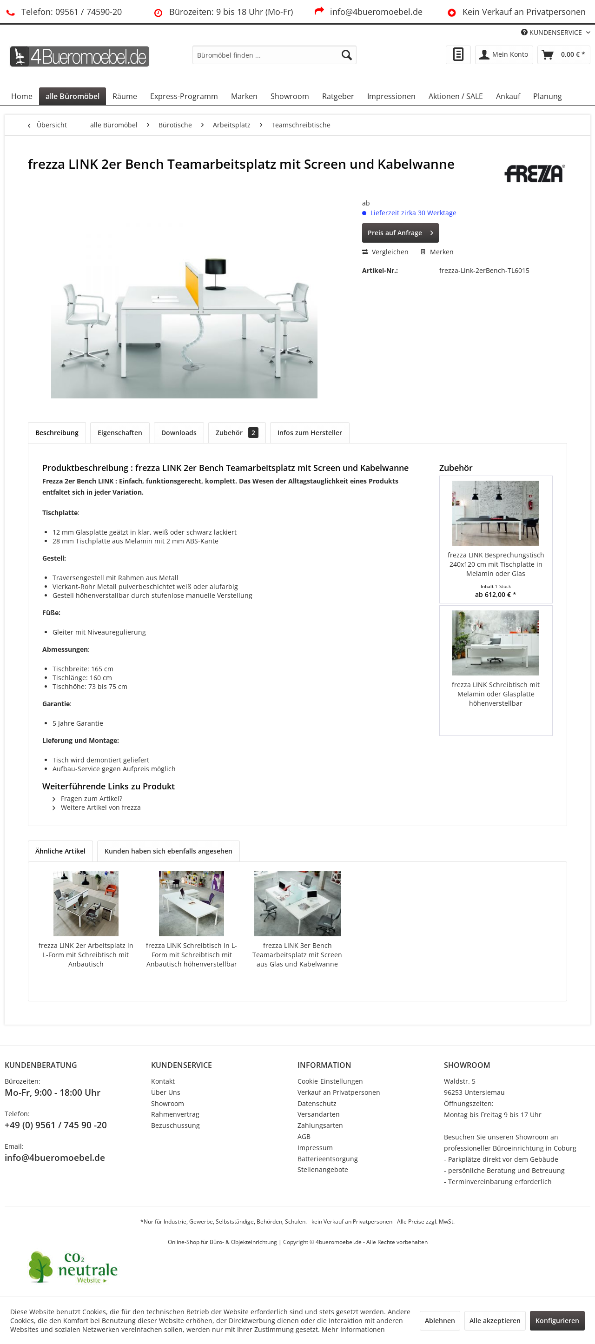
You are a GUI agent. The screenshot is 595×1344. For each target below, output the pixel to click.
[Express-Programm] (184, 96)
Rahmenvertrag (175, 1114)
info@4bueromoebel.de (368, 11)
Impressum (315, 1147)
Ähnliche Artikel (60, 851)
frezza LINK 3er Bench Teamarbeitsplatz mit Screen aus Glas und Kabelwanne (297, 954)
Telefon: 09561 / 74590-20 (63, 11)
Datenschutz (317, 1103)
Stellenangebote (323, 1169)
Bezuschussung (175, 1125)
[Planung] (548, 96)
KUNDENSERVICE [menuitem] (552, 32)
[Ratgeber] (338, 96)
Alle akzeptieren (495, 1320)
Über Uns (165, 1092)
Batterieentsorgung (328, 1158)
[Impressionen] (391, 96)
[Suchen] (347, 55)
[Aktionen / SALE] (455, 96)
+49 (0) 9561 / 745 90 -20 (56, 1125)
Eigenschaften (120, 432)
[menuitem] (274, 55)
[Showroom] (290, 96)
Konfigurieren (557, 1320)
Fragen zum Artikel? (87, 798)
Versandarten (319, 1114)
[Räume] (125, 96)
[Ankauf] (508, 96)
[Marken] (244, 96)
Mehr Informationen (353, 1329)
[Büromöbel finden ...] (274, 55)
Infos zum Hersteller (310, 432)
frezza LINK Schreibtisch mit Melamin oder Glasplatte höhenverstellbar (496, 694)
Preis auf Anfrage (400, 231)
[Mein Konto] (504, 55)
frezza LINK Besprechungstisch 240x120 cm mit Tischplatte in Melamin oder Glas (496, 564)
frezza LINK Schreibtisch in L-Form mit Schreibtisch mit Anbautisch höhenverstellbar (191, 954)
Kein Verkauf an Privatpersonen (515, 11)
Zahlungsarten (320, 1125)
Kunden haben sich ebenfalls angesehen (168, 851)
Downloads (179, 432)
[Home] (22, 96)
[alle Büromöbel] (72, 96)
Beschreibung (57, 432)
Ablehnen (440, 1320)
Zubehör (237, 432)
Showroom (167, 1103)
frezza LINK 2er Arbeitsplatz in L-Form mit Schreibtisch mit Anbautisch (86, 954)
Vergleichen (385, 251)
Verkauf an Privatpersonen (339, 1092)
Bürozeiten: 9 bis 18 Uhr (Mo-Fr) (222, 11)
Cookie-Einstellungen (330, 1081)
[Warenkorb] (563, 55)
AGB (304, 1136)
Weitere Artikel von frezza (97, 807)
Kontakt (163, 1081)
